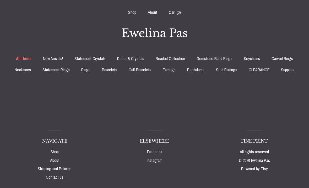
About (152, 12)
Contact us (54, 177)
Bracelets (109, 70)
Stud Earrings (226, 70)
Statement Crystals (90, 58)
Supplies (287, 70)
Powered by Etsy (254, 169)
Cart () (175, 12)
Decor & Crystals (130, 58)
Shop (132, 12)
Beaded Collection (170, 58)
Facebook (154, 152)
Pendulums (195, 70)
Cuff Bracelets (140, 70)
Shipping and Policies (55, 169)
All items (23, 58)
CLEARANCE (259, 70)
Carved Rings (282, 58)
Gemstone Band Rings (214, 58)
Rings (85, 70)
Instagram (154, 160)
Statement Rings (56, 70)
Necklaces (23, 70)
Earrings (169, 70)
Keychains (252, 58)
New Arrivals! (53, 58)
